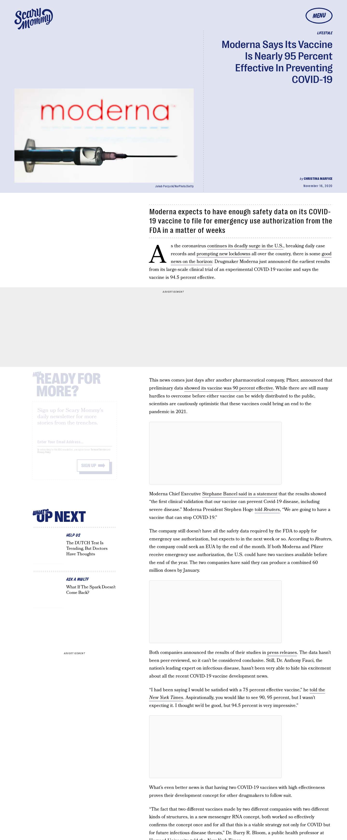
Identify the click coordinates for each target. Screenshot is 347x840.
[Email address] (74, 444)
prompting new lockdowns (223, 254)
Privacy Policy (44, 456)
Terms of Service (98, 453)
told (267, 509)
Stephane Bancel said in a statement (239, 494)
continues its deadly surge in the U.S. (245, 246)
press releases (282, 652)
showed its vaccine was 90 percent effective (228, 388)
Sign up (88, 469)
